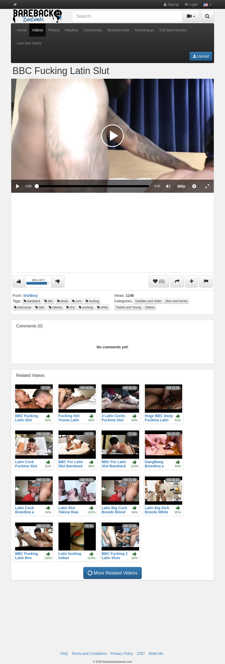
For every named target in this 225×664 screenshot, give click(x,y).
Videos (37, 30)
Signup (171, 4)
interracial (22, 307)
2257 (141, 653)
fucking (92, 301)
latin (39, 307)
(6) (159, 281)
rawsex (55, 307)
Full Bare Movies (173, 30)
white (102, 307)
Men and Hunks (176, 301)
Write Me (156, 653)
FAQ (64, 653)
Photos (54, 30)
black (62, 301)
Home (22, 30)
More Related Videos (112, 573)
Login (191, 4)
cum (76, 301)
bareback (32, 301)
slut (70, 307)
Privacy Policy (121, 653)
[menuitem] (181, 186)
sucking (86, 307)
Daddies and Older (148, 301)
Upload (201, 56)
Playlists (71, 30)
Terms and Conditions (89, 653)
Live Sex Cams (29, 43)
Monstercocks (118, 30)
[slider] (93, 186)
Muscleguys (144, 30)
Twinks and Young (128, 307)
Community (93, 30)
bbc (48, 301)
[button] (207, 4)
